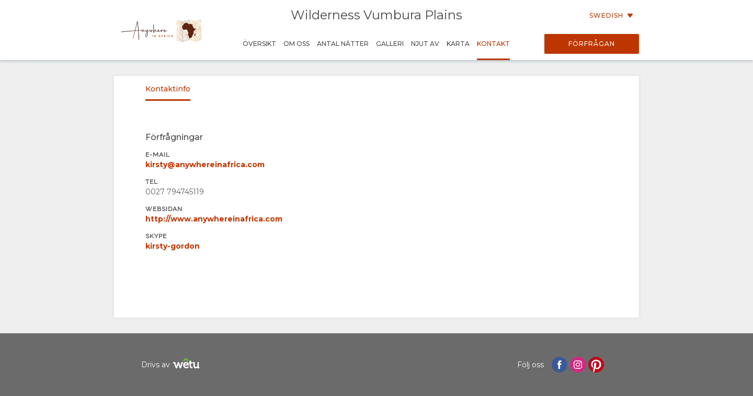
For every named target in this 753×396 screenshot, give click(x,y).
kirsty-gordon (172, 246)
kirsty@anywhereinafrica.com (205, 164)
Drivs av (171, 364)
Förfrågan (591, 44)
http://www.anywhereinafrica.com (213, 219)
